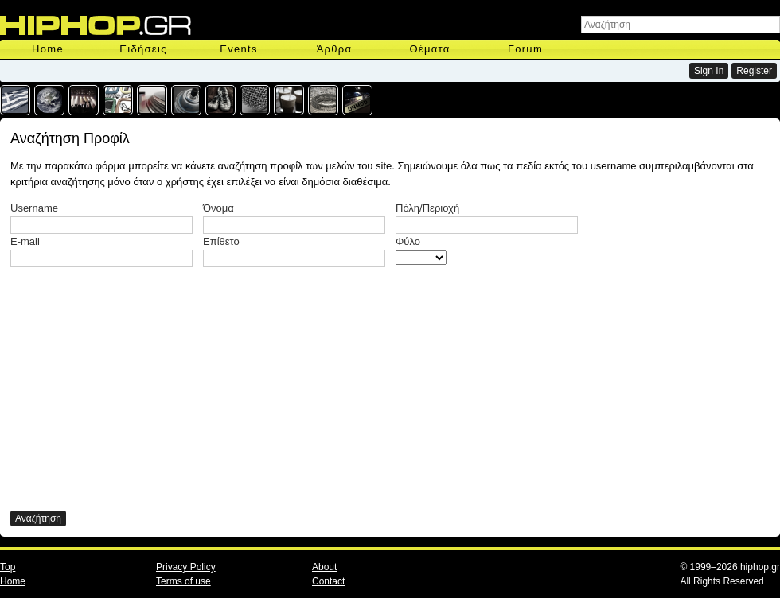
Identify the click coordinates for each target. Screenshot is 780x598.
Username (34, 208)
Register (754, 70)
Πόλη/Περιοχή (427, 208)
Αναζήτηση (38, 518)
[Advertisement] (206, 386)
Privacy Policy (186, 567)
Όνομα (218, 208)
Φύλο (408, 241)
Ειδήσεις (142, 49)
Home (48, 49)
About (324, 567)
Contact (328, 581)
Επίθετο (221, 241)
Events (239, 49)
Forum (525, 49)
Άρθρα (335, 49)
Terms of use (183, 581)
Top (7, 567)
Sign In (708, 70)
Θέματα (429, 49)
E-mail (25, 241)
